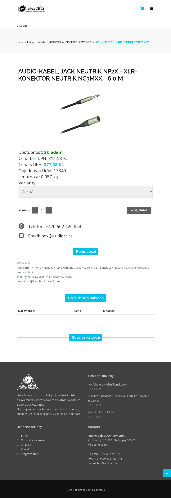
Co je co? (26, 445)
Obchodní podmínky (33, 440)
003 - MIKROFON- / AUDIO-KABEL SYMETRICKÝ (122, 42)
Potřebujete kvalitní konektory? (107, 384)
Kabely (41, 42)
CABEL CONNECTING (101, 412)
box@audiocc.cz (56, 236)
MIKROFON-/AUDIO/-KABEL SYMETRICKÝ (70, 42)
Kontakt (26, 449)
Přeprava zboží (30, 454)
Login (22, 26)
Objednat (139, 210)
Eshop (30, 42)
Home (20, 42)
